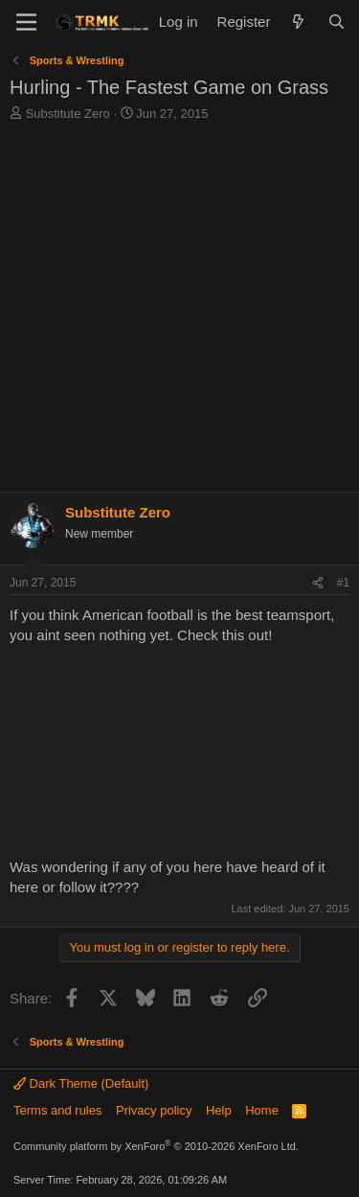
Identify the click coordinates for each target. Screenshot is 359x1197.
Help (219, 1110)
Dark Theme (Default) (80, 1083)
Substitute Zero (68, 113)
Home (262, 1110)
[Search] (336, 21)
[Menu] (26, 22)
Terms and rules (57, 1110)
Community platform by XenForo (156, 1146)
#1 (343, 582)
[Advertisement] (179, 312)
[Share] (317, 583)
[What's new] (298, 21)
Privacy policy (153, 1110)
